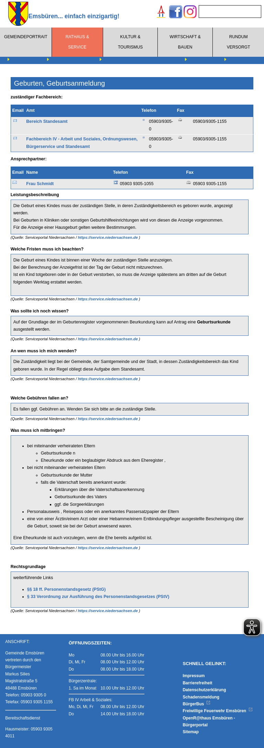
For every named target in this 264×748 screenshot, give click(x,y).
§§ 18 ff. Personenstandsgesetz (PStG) (66, 589)
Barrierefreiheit (197, 683)
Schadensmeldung (201, 697)
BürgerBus (196, 704)
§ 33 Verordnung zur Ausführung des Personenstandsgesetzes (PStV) (98, 596)
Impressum (194, 675)
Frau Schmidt (40, 183)
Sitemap (191, 731)
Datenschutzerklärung (204, 689)
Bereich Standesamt (46, 121)
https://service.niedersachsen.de (108, 237)
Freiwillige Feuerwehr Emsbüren (218, 710)
